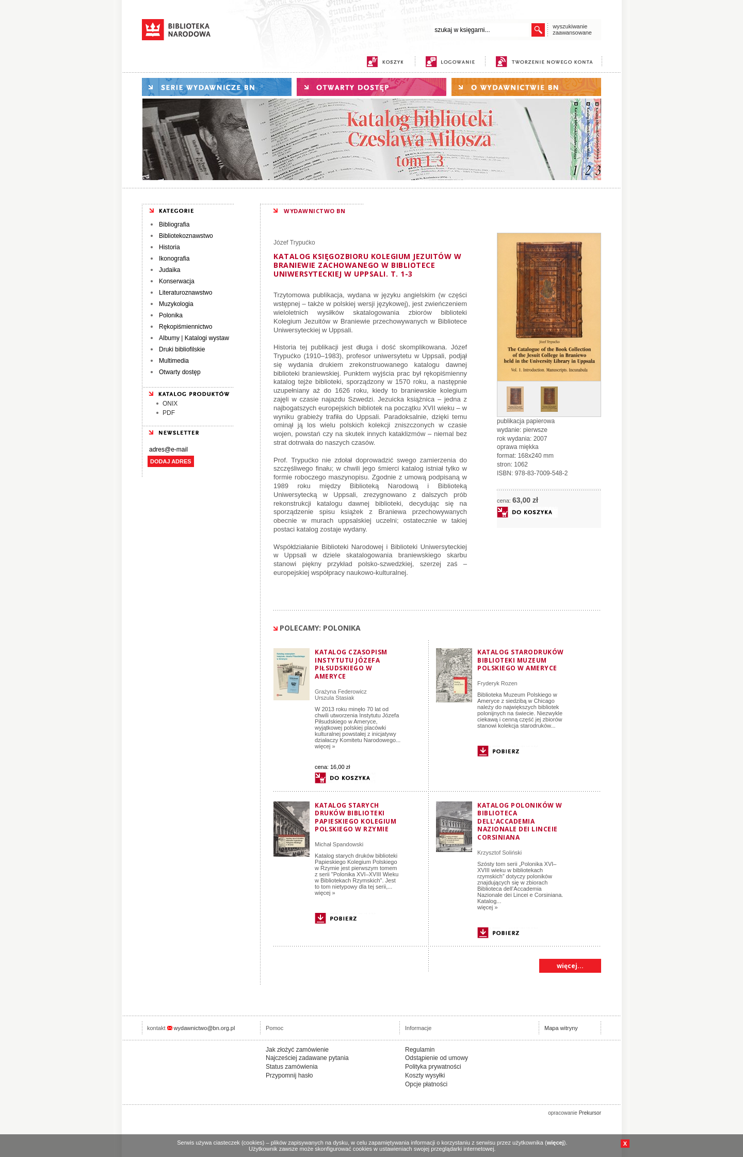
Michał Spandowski (339, 844)
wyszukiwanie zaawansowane (572, 29)
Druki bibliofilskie (182, 349)
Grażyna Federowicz (341, 691)
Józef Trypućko (294, 242)
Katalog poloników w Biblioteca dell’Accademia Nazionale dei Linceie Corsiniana (519, 821)
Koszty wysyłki (425, 1075)
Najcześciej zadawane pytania (307, 1058)
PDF (169, 412)
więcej (555, 1142)
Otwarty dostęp (180, 372)
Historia (169, 247)
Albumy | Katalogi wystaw (194, 338)
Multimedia (174, 360)
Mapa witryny (561, 1028)
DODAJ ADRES (170, 461)
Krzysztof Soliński (499, 852)
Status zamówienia (292, 1066)
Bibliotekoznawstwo (186, 235)
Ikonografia (174, 258)
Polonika (171, 315)
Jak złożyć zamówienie (297, 1049)
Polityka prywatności (433, 1066)
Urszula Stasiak (334, 698)
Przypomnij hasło (289, 1075)
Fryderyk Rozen (497, 683)
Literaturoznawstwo (185, 292)
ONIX (170, 403)
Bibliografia (174, 224)
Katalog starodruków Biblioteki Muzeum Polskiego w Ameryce (520, 660)
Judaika (169, 270)
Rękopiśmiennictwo (185, 326)
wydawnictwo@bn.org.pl (204, 1028)
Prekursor (590, 1113)
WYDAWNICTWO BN (314, 211)
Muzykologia (176, 304)
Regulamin (419, 1049)
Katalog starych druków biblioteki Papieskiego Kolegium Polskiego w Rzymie (355, 817)
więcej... (570, 965)
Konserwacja (177, 281)
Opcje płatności (426, 1084)
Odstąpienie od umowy (436, 1058)
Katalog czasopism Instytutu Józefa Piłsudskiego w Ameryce (351, 664)
